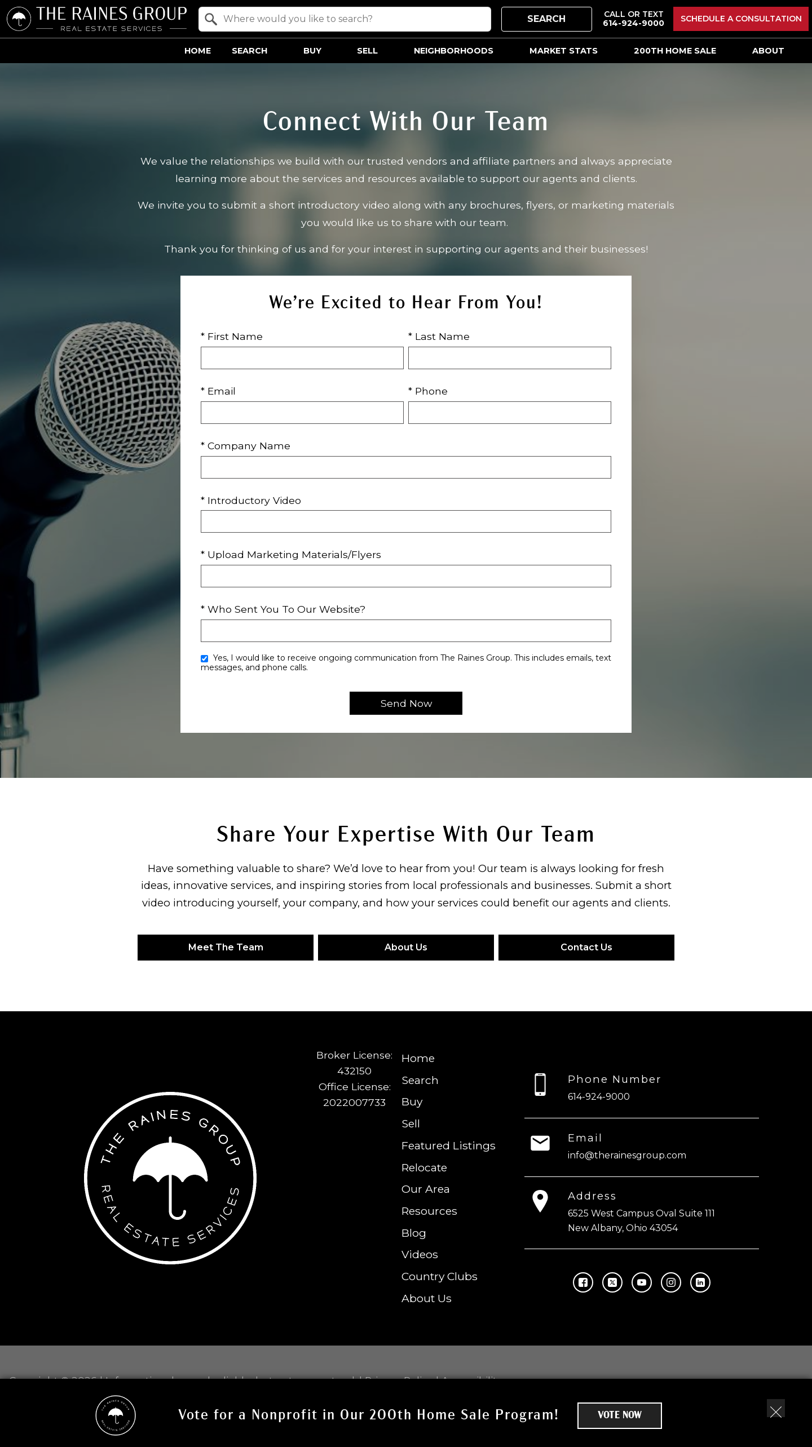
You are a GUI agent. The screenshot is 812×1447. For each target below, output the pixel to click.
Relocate (424, 1167)
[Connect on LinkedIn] (700, 1282)
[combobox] (344, 19)
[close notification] (776, 1408)
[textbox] (352, 19)
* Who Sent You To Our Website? (283, 609)
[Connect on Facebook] (583, 1282)
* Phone (428, 391)
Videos (419, 1254)
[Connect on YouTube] (642, 1282)
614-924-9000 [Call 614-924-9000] (599, 1096)
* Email (218, 391)
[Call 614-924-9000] (633, 19)
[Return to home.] (97, 19)
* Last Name (439, 336)
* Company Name (245, 446)
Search (546, 19)
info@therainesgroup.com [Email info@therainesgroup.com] (627, 1154)
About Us (426, 1297)
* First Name (232, 336)
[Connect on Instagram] (671, 1282)
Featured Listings (448, 1145)
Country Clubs (439, 1276)
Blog (413, 1232)
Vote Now (620, 1416)
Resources (429, 1211)
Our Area (425, 1189)
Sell (410, 1123)
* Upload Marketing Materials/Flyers (291, 554)
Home (197, 51)
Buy (411, 1101)
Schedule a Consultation (741, 19)
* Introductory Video (251, 500)
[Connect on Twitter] (612, 1282)
